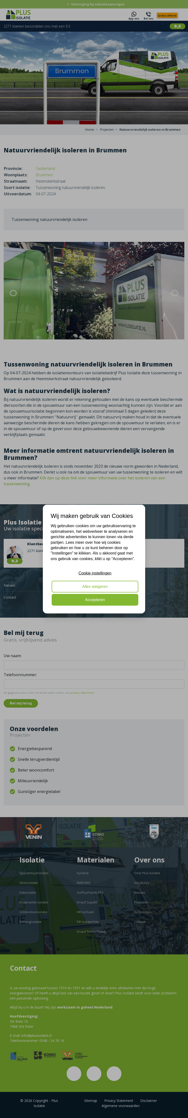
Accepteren (95, 600)
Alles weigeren (95, 586)
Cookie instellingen (95, 573)
